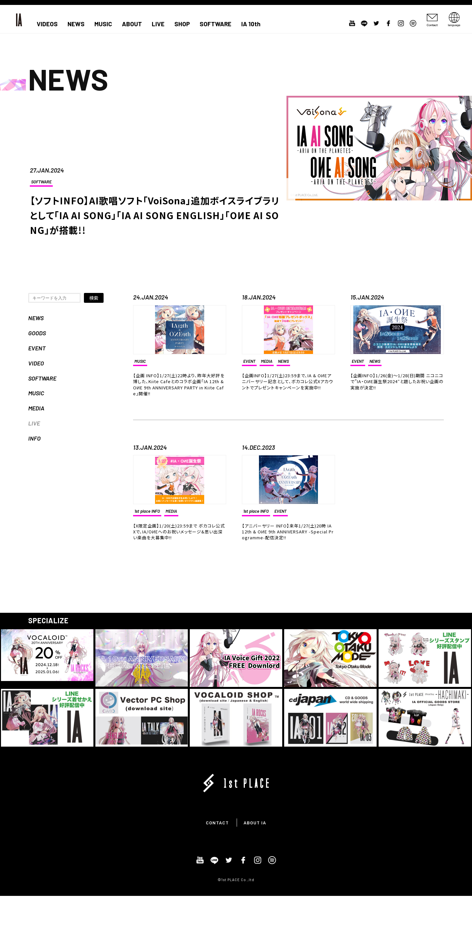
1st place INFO (147, 511)
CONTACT (217, 822)
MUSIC (103, 24)
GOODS (37, 333)
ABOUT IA (255, 822)
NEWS (76, 24)
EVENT (37, 348)
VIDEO (36, 363)
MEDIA (36, 408)
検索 (93, 298)
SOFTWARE (215, 24)
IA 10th (251, 24)
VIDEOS (47, 24)
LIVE (158, 24)
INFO (34, 438)
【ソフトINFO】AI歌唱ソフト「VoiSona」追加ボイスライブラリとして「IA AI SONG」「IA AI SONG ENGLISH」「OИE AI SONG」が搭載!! (155, 215)
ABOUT (132, 24)
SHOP (182, 24)
